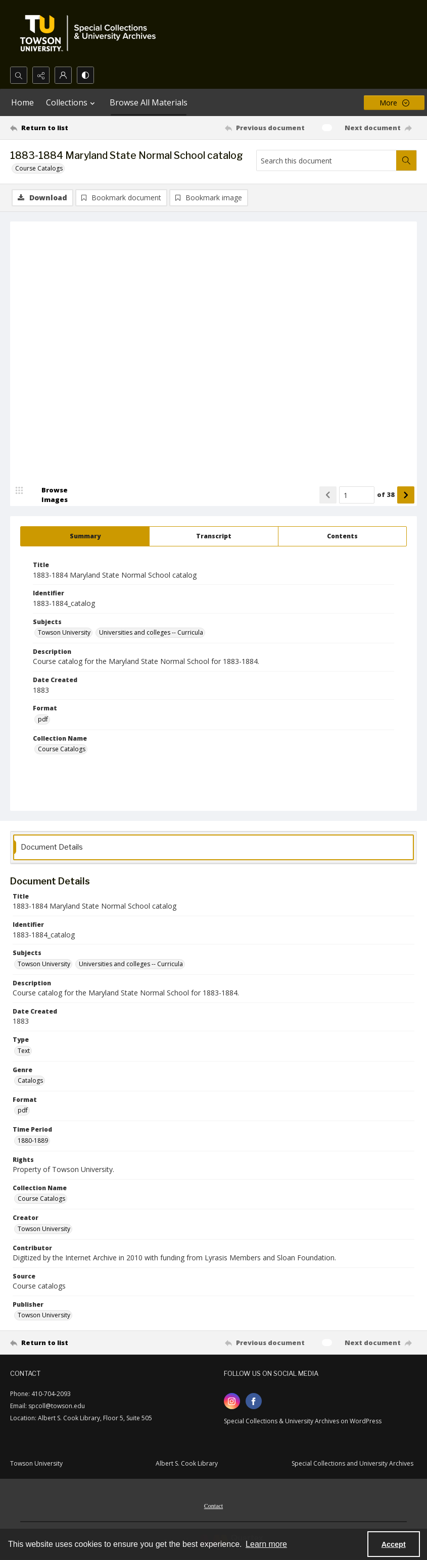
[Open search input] (19, 75)
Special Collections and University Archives (352, 1464)
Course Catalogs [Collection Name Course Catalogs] (61, 749)
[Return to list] (64, 127)
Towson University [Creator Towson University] (44, 1229)
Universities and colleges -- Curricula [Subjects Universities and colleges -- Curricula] (151, 633)
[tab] (85, 536)
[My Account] (63, 75)
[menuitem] (213, 1505)
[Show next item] (405, 495)
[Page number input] (356, 495)
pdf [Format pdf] (43, 719)
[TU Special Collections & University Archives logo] (91, 33)
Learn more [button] (266, 1544)
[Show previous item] (328, 495)
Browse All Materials (148, 102)
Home (22, 102)
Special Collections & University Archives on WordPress (303, 1421)
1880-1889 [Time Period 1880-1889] (33, 1141)
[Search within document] (406, 160)
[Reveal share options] (41, 75)
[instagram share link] (232, 1402)
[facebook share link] (254, 1402)
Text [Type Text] (24, 1051)
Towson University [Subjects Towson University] (64, 633)
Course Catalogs (39, 168)
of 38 (386, 494)
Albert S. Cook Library (187, 1464)
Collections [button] (72, 102)
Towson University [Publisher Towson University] (44, 1315)
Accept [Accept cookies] (394, 1544)
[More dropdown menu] (394, 102)
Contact (213, 1506)
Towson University (36, 1464)
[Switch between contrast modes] (85, 75)
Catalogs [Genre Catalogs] (30, 1081)
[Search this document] (326, 160)
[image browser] (48, 495)
